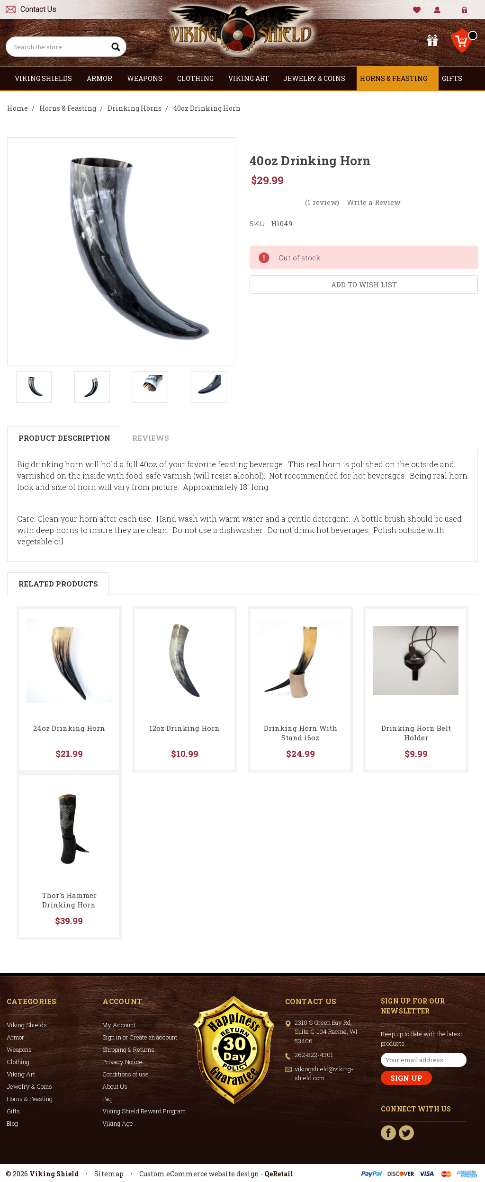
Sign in (458, 14)
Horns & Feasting (397, 78)
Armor (103, 78)
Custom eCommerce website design (199, 1173)
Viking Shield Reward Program (144, 1111)
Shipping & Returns (128, 1049)
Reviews (150, 438)
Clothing (199, 78)
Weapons (149, 78)
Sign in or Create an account (139, 1037)
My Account (437, 10)
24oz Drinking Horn (69, 728)
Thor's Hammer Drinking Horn (69, 899)
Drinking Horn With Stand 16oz (300, 732)
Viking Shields (47, 78)
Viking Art (252, 78)
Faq (107, 1098)
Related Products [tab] (58, 583)
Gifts (456, 78)
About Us (114, 1086)
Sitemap (109, 1173)
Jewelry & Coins (318, 78)
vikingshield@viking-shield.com (324, 1074)
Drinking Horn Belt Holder (416, 732)
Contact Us (38, 9)
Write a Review (373, 202)
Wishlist (417, 10)
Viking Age (117, 1123)
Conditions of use (125, 1074)
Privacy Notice (122, 1062)
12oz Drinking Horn (184, 728)
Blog (12, 1123)
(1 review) (322, 202)
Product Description (64, 438)
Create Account (471, 14)
